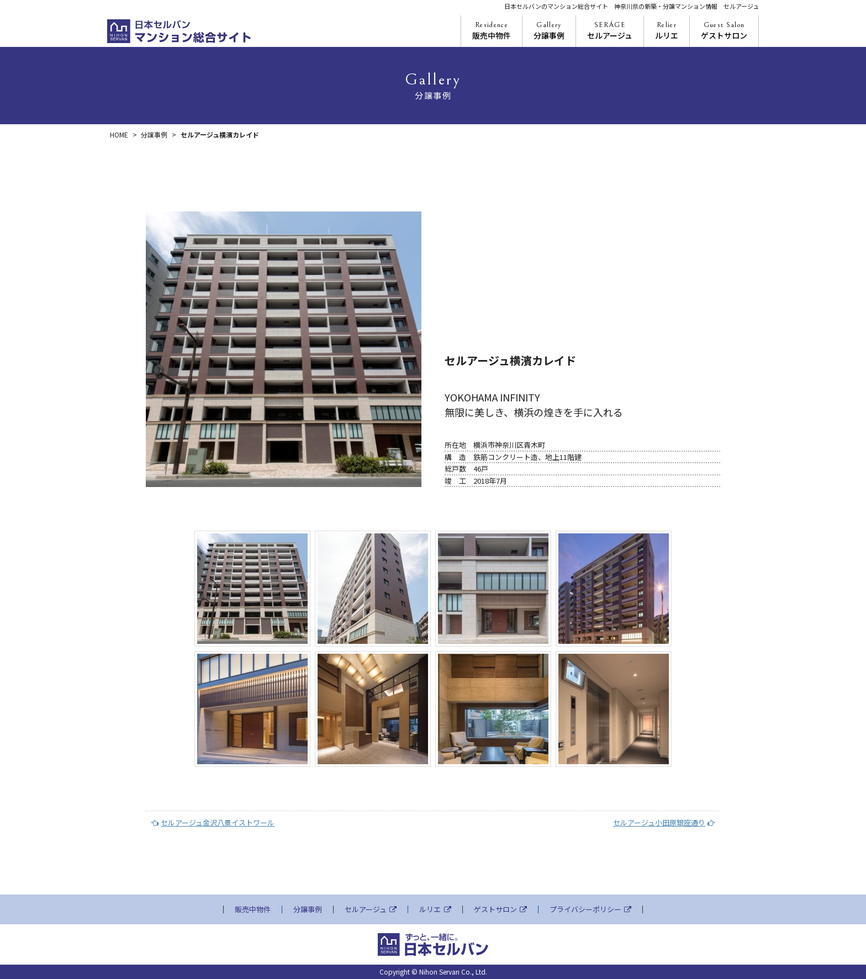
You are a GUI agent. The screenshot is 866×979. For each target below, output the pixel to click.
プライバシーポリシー (590, 909)
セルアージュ (609, 31)
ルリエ (666, 31)
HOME (119, 134)
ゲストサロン (724, 31)
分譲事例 (549, 31)
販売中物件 (491, 31)
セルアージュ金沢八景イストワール (212, 822)
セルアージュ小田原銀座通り (664, 822)
